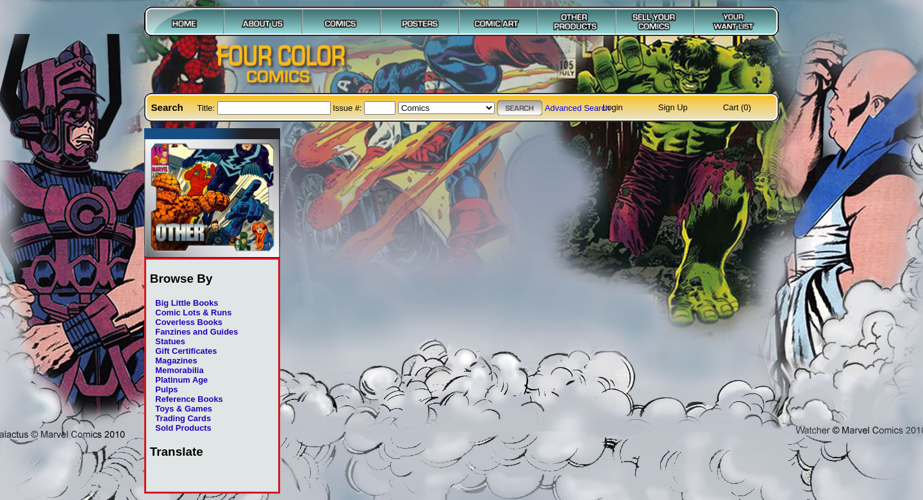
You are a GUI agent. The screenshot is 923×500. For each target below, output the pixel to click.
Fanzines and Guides (196, 332)
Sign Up (673, 107)
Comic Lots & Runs (193, 312)
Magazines (176, 360)
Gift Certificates (186, 351)
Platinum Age (181, 380)
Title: (207, 108)
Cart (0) (737, 107)
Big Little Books (186, 303)
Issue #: (348, 108)
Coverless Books (188, 322)
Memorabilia (179, 370)
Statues (170, 341)
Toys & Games (183, 408)
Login (613, 107)
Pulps (166, 389)
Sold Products (183, 428)
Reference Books (188, 399)
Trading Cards (183, 418)
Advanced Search (577, 108)
